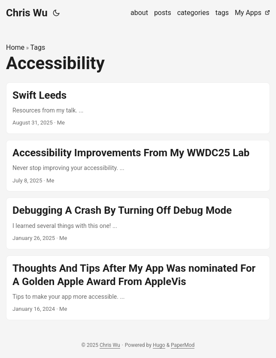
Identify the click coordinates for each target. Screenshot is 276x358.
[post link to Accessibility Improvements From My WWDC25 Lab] (138, 165)
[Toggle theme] (56, 13)
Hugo (159, 345)
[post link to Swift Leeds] (138, 108)
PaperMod (182, 345)
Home (15, 47)
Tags (37, 47)
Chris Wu (27, 13)
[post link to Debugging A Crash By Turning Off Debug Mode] (138, 223)
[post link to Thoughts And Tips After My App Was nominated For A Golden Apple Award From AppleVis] (138, 288)
